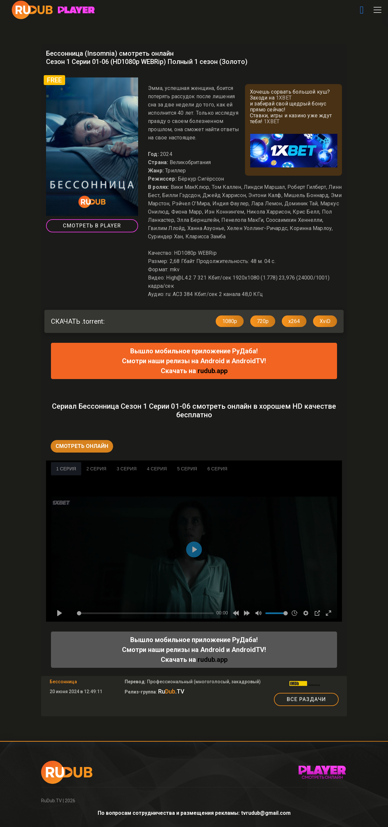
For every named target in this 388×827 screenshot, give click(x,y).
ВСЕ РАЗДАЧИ (306, 699)
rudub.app (213, 371)
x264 (294, 321)
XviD (325, 321)
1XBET (284, 98)
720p (263, 321)
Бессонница (63, 681)
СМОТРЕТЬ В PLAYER (92, 225)
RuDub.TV (51, 800)
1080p (229, 321)
